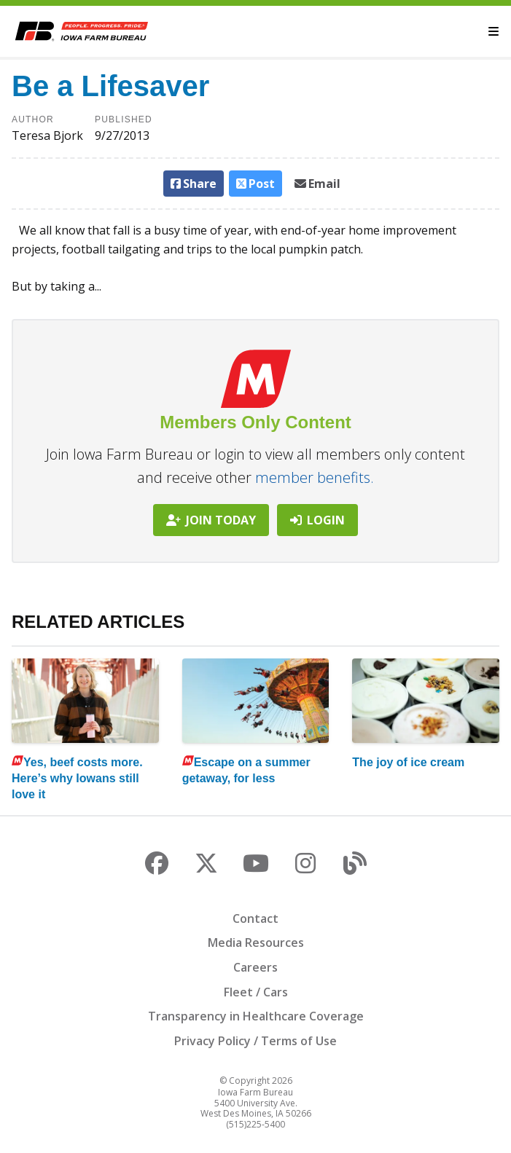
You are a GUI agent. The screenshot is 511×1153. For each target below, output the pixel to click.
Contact (255, 918)
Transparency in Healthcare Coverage (256, 1016)
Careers (255, 967)
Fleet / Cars (256, 992)
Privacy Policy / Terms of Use (255, 1041)
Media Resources (256, 942)
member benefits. (314, 477)
